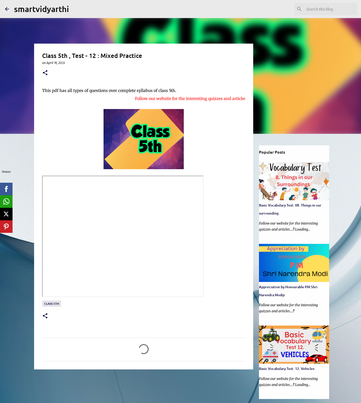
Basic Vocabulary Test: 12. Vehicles (286, 368)
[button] (45, 73)
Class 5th (51, 303)
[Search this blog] (330, 9)
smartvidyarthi (41, 9)
